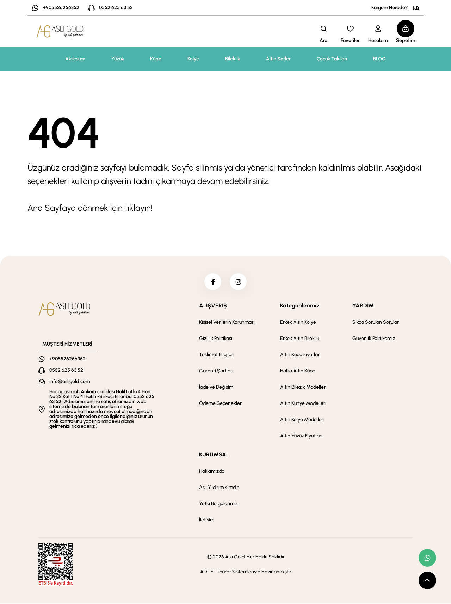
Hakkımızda (211, 472)
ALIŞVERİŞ (213, 306)
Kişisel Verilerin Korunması (227, 323)
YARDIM (363, 306)
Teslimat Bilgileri (216, 355)
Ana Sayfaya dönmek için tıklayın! (89, 208)
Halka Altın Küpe (297, 372)
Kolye (193, 59)
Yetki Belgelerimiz (218, 504)
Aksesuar (75, 59)
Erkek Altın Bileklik (299, 339)
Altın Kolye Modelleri (302, 420)
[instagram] (238, 282)
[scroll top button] (427, 580)
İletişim (206, 521)
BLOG (379, 59)
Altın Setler (278, 59)
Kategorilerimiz (299, 306)
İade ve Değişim (216, 388)
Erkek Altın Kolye (298, 323)
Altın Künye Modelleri (303, 404)
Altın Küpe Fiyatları (300, 355)
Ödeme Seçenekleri (221, 404)
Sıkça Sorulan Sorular (375, 323)
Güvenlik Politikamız (373, 339)
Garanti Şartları (216, 372)
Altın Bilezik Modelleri (303, 388)
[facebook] (212, 282)
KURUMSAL (214, 455)
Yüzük (117, 59)
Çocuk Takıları (332, 59)
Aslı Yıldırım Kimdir (219, 488)
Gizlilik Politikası (215, 339)
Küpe (155, 59)
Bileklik (232, 59)
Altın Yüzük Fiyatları (301, 436)
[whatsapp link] (427, 558)
